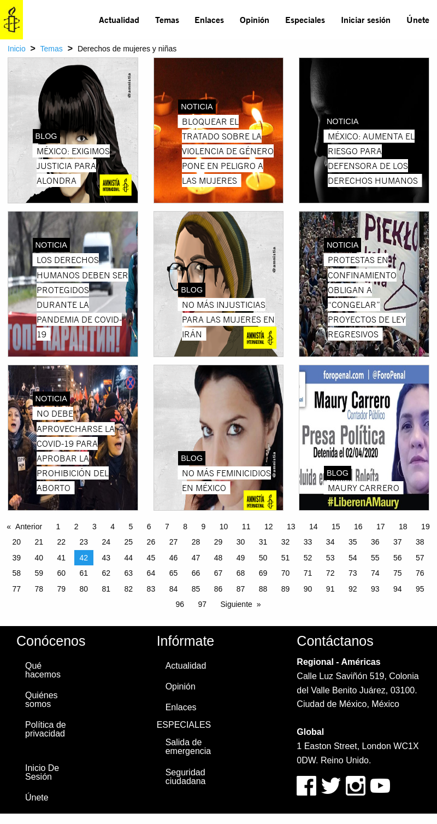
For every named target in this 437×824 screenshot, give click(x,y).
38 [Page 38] (420, 541)
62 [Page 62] (106, 573)
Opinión (254, 19)
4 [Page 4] (112, 526)
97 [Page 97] (202, 604)
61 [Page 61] (84, 573)
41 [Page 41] (61, 557)
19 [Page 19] (425, 526)
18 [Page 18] (403, 526)
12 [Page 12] (268, 526)
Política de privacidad (45, 729)
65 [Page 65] (173, 573)
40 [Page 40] (38, 557)
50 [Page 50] (263, 557)
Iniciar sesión (366, 19)
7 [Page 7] (167, 526)
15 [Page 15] (336, 526)
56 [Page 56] (397, 557)
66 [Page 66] (196, 573)
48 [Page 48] (218, 557)
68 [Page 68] (241, 573)
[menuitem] (119, 19)
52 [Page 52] (308, 557)
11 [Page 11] (246, 526)
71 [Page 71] (308, 573)
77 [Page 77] (16, 589)
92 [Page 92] (353, 589)
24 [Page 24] (106, 541)
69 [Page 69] (263, 573)
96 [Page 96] (179, 604)
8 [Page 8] (185, 526)
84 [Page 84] (173, 589)
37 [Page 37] (397, 541)
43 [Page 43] (106, 557)
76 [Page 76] (420, 573)
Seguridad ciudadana (186, 777)
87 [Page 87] (241, 589)
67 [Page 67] (218, 573)
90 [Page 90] (308, 589)
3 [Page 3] (94, 526)
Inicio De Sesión (42, 772)
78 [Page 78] (38, 589)
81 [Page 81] (106, 589)
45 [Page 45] (151, 557)
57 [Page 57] (420, 557)
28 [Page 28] (196, 541)
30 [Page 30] (241, 541)
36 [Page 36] (375, 541)
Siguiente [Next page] (236, 604)
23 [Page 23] (84, 541)
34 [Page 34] (330, 541)
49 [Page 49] (241, 557)
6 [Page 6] (149, 526)
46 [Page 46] (173, 557)
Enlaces (209, 19)
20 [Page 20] (16, 541)
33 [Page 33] (308, 541)
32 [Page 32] (285, 541)
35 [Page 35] (353, 541)
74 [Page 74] (375, 573)
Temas (167, 19)
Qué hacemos (43, 670)
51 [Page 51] (285, 557)
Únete (417, 19)
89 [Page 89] (285, 589)
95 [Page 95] (420, 589)
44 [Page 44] (129, 557)
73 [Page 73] (353, 573)
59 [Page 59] (38, 573)
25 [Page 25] (129, 541)
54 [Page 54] (353, 557)
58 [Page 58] (16, 573)
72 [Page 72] (330, 573)
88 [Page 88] (263, 589)
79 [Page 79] (61, 589)
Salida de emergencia (188, 747)
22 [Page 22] (61, 541)
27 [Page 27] (173, 541)
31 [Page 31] (263, 541)
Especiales (305, 19)
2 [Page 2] (76, 526)
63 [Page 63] (129, 573)
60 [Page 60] (61, 573)
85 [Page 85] (196, 589)
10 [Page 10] (224, 526)
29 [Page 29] (218, 541)
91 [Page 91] (330, 589)
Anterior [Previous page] (28, 526)
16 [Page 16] (358, 526)
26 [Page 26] (151, 541)
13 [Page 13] (291, 526)
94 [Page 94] (397, 589)
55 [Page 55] (375, 557)
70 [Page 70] (285, 573)
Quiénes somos (41, 700)
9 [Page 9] (204, 526)
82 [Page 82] (129, 589)
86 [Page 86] (218, 589)
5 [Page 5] (131, 526)
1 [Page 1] (58, 526)
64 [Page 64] (151, 573)
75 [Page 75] (397, 573)
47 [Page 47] (196, 557)
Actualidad (119, 19)
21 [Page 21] (38, 541)
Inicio (17, 48)
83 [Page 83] (151, 589)
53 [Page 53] (330, 557)
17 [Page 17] (380, 526)
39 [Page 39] (16, 557)
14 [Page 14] (313, 526)
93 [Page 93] (375, 589)
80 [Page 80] (84, 589)
